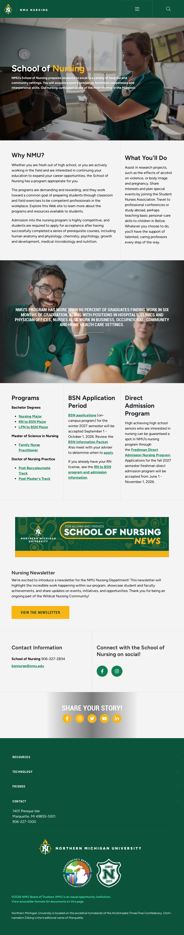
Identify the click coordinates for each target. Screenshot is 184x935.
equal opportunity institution (90, 897)
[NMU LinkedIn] (116, 718)
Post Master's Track (34, 479)
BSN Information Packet (88, 442)
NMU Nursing (34, 10)
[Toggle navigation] (137, 9)
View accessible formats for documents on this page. (48, 901)
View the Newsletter (40, 612)
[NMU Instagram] (79, 718)
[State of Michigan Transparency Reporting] (77, 872)
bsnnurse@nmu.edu (28, 666)
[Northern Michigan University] (8, 9)
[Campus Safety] (108, 872)
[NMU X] (92, 718)
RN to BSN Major (32, 422)
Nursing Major (30, 416)
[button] (168, 9)
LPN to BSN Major (33, 427)
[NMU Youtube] (104, 718)
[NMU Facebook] (67, 718)
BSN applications (82, 415)
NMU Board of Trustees (38, 897)
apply (108, 452)
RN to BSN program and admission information (89, 472)
